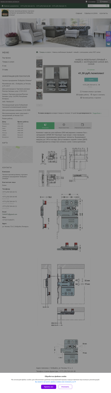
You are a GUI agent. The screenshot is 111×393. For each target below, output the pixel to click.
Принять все (48, 387)
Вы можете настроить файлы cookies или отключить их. (54, 382)
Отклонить (65, 387)
